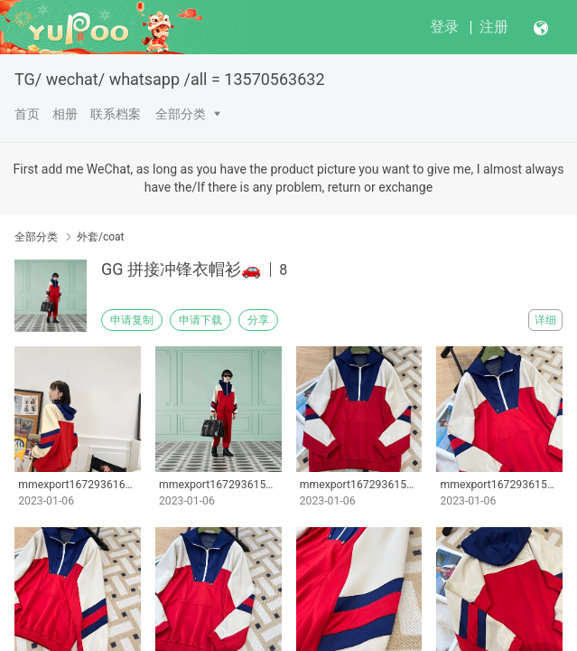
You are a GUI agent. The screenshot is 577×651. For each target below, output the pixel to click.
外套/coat (101, 237)
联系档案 (115, 114)
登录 (444, 26)
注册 (493, 26)
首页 (27, 114)
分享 (258, 320)
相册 (65, 114)
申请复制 (132, 320)
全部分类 (180, 114)
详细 (545, 320)
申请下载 (200, 320)
